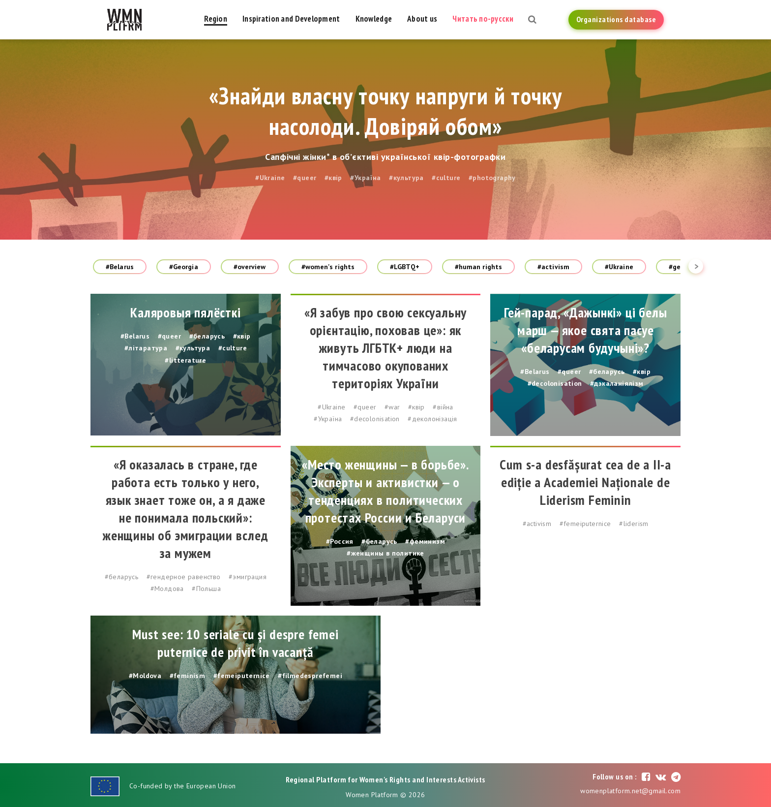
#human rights (478, 266)
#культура (406, 177)
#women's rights (328, 266)
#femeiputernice (585, 523)
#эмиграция (248, 576)
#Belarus (120, 266)
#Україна (365, 177)
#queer (304, 177)
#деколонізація (432, 418)
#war (392, 407)
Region (215, 18)
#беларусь (207, 336)
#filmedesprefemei (310, 675)
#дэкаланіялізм (617, 383)
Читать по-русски (482, 18)
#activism (553, 266)
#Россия (340, 541)
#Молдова (167, 588)
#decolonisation (375, 418)
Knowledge (374, 18)
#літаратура (145, 347)
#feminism (188, 675)
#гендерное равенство (184, 576)
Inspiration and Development (291, 18)
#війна (443, 407)
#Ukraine (270, 177)
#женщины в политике (385, 553)
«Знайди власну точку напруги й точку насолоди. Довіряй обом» (385, 110)
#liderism (634, 523)
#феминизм (425, 541)
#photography (492, 177)
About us (422, 18)
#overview (250, 266)
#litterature (185, 360)
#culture (446, 177)
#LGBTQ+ (404, 266)
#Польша (206, 588)
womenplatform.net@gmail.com (630, 790)
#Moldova (145, 675)
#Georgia (183, 266)
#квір (333, 177)
